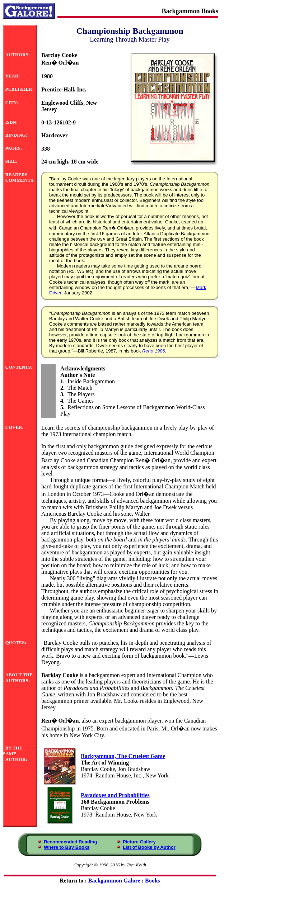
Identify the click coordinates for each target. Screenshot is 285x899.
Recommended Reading (70, 841)
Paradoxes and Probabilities (115, 795)
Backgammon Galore (114, 880)
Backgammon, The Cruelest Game (123, 756)
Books (152, 880)
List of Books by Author (149, 847)
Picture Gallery (139, 841)
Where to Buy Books (66, 847)
